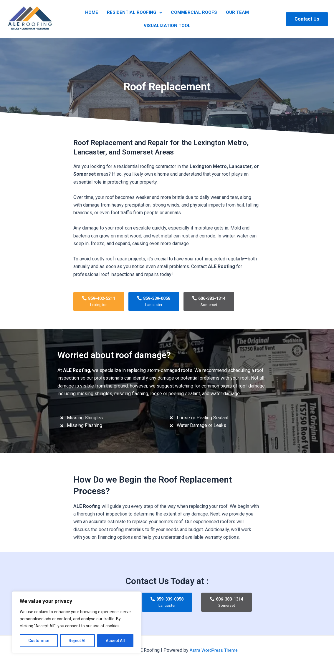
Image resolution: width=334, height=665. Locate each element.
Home (96, 14)
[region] (76, 622)
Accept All (115, 640)
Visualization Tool (167, 21)
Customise (38, 640)
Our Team (232, 14)
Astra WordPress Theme (213, 650)
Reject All (78, 640)
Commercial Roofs (192, 14)
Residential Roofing (135, 14)
